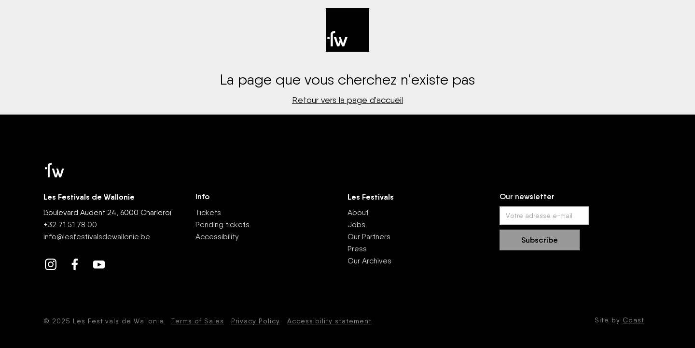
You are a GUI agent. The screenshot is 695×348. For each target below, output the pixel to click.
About (358, 212)
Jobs (356, 224)
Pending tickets (222, 224)
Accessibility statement (329, 321)
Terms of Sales (197, 321)
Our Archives (369, 260)
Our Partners (369, 236)
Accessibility (217, 236)
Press (357, 248)
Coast (633, 320)
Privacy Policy (255, 321)
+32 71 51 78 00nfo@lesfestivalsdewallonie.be (96, 230)
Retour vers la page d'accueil (347, 100)
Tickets (208, 212)
